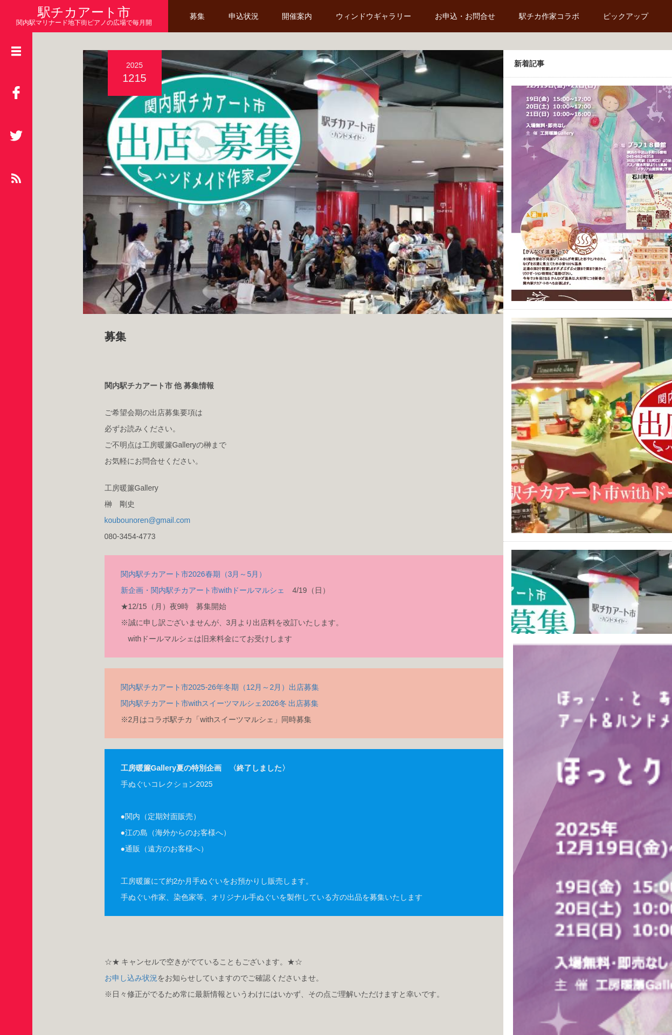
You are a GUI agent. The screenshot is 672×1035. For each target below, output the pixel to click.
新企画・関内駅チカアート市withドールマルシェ (195, 526)
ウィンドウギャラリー (374, 16)
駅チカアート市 (84, 12)
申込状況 (245, 16)
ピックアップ (626, 16)
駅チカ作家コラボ (550, 16)
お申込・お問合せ (466, 16)
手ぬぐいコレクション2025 (159, 720)
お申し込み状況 (122, 914)
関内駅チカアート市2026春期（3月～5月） (186, 510)
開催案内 (298, 16)
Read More (597, 948)
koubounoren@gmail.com (139, 456)
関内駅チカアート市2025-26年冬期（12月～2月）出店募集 (212, 623)
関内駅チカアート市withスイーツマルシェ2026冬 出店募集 (212, 639)
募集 (198, 16)
